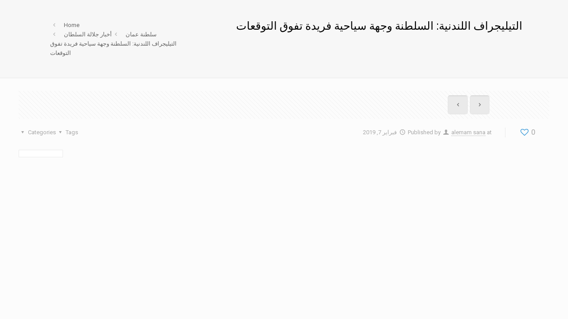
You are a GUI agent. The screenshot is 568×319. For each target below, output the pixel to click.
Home (71, 25)
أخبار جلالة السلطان (88, 34)
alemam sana (468, 132)
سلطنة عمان (141, 34)
